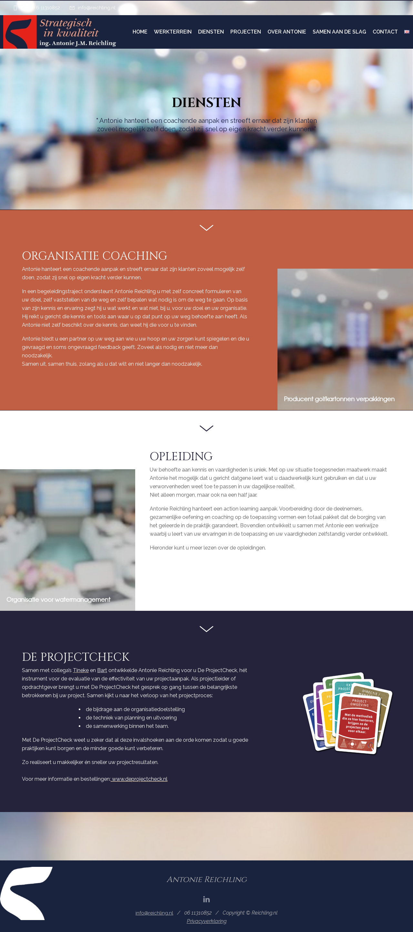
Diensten (211, 32)
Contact (385, 32)
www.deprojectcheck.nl (139, 779)
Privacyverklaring (207, 921)
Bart (102, 670)
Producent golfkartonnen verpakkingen (339, 398)
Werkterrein (173, 32)
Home (140, 32)
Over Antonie (286, 32)
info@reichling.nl (97, 8)
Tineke (81, 670)
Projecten (245, 32)
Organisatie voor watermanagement (58, 599)
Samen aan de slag (339, 32)
